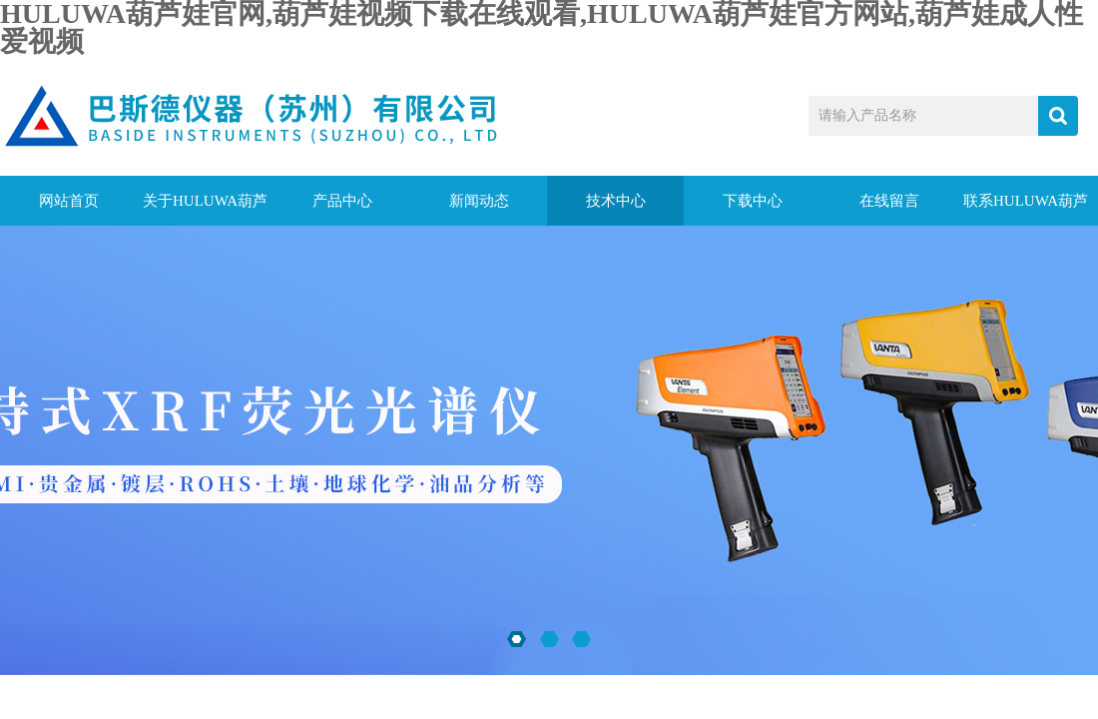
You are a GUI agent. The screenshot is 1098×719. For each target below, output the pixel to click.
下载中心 (753, 201)
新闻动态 (479, 201)
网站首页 (69, 201)
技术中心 (616, 201)
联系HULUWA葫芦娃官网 (1025, 209)
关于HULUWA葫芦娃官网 (205, 209)
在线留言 (889, 201)
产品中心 (342, 201)
